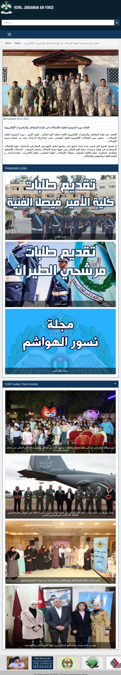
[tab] (60, 384)
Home (8, 43)
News (18, 43)
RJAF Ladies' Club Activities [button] (60, 384)
